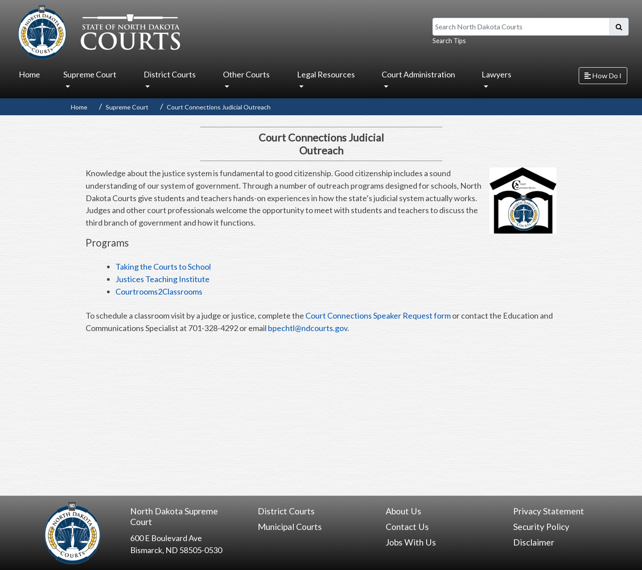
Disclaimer (533, 542)
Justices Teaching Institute (162, 279)
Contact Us (407, 526)
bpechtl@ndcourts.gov (307, 328)
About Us (403, 511)
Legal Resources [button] (326, 74)
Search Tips (449, 40)
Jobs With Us (411, 542)
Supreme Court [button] (89, 74)
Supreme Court (127, 107)
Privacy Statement (548, 511)
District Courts (286, 511)
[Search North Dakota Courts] (521, 27)
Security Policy (541, 526)
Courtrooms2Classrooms (158, 291)
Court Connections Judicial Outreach (219, 107)
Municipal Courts (290, 526)
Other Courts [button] (246, 74)
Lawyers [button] (496, 74)
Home (29, 74)
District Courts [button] (170, 74)
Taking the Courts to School (163, 266)
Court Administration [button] (418, 74)
